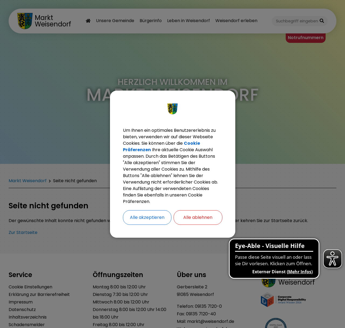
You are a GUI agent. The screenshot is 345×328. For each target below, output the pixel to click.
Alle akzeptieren (147, 217)
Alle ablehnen (197, 217)
